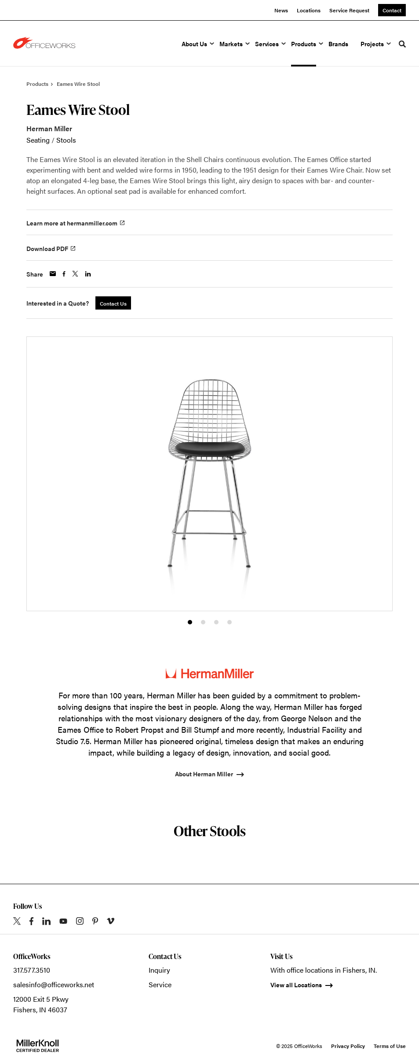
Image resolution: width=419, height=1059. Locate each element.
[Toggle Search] (402, 44)
